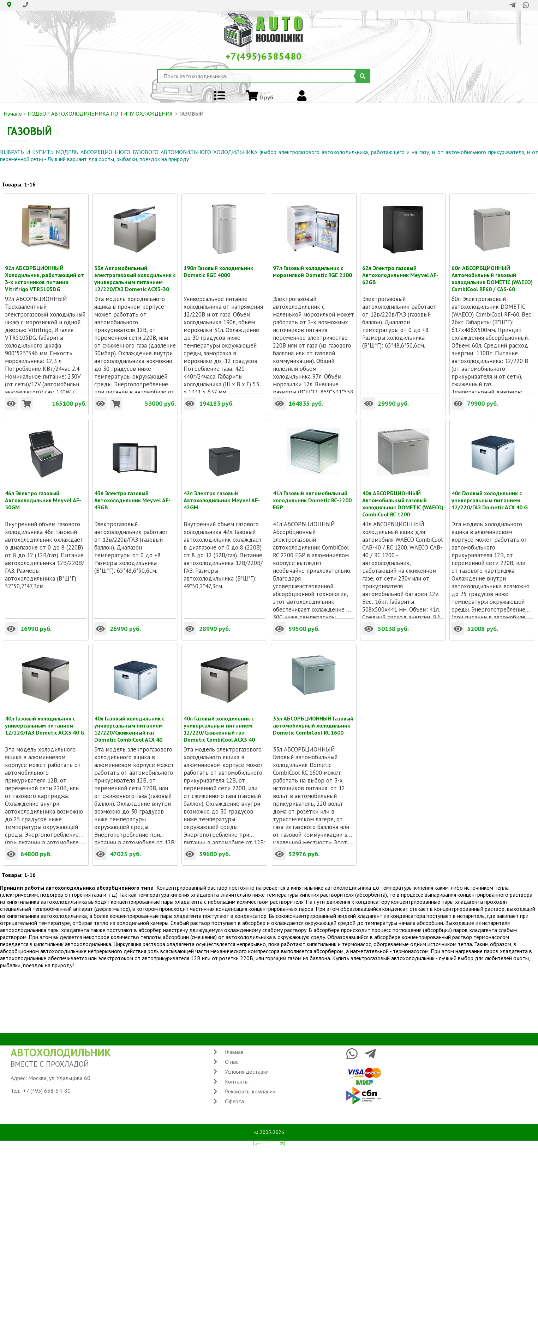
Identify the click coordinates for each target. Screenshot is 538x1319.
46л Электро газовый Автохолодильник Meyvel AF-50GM (43, 493)
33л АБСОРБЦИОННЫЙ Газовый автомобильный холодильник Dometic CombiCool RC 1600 (313, 718)
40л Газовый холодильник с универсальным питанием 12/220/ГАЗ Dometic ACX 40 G (490, 493)
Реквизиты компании (250, 1091)
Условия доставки (247, 1071)
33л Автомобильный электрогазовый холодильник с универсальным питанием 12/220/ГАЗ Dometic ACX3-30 (134, 267)
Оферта (234, 1101)
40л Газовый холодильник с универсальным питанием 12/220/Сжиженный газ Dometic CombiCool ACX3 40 (219, 718)
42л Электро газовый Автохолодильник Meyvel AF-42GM (222, 493)
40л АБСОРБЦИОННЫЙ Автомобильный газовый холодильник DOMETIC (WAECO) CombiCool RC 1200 (402, 493)
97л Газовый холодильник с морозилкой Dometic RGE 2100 (312, 267)
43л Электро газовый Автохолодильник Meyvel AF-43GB (132, 493)
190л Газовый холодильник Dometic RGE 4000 (218, 267)
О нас (231, 1061)
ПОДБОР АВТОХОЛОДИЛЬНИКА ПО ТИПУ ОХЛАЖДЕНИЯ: (101, 113)
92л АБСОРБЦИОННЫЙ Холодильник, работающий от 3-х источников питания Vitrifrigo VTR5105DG (44, 267)
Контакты (237, 1081)
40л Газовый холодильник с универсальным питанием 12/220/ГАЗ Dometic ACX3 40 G (44, 718)
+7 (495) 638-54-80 (47, 1090)
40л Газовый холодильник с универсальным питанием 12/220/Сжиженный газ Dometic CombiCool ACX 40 (129, 718)
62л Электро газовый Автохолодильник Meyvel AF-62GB (400, 267)
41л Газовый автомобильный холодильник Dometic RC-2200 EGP (312, 493)
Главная (234, 1051)
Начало (13, 113)
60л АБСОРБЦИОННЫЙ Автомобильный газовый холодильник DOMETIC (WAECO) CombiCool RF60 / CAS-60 (492, 267)
